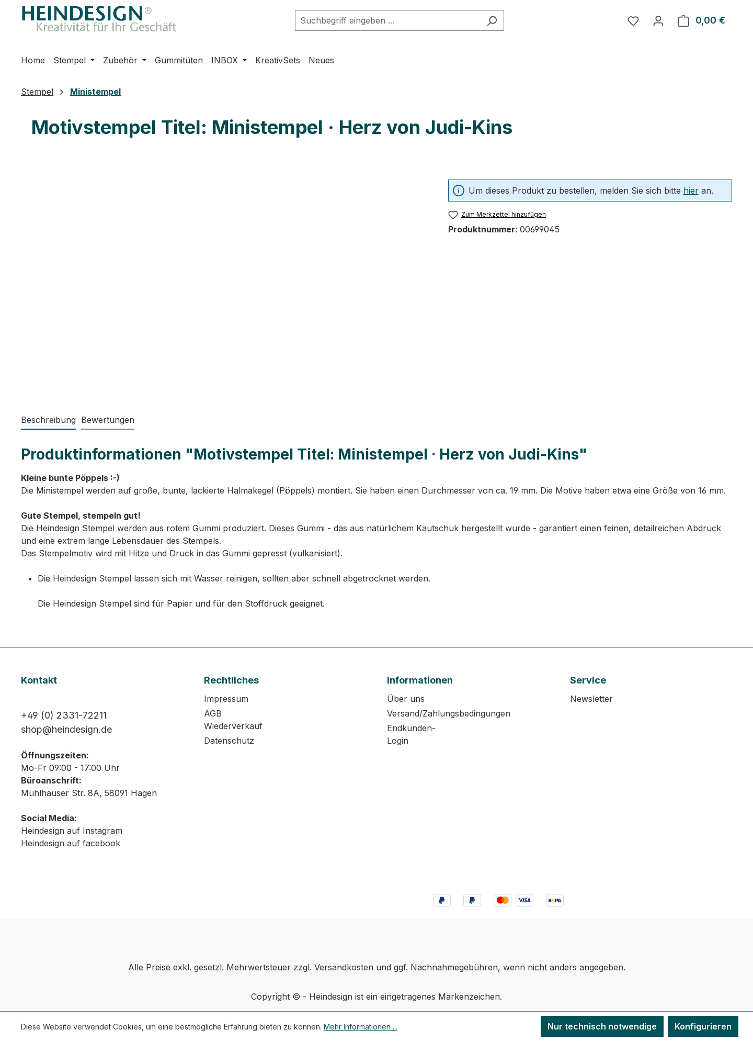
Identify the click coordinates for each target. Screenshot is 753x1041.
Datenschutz (229, 740)
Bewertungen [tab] (107, 420)
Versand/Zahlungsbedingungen (448, 713)
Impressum (226, 698)
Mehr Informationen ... (360, 1026)
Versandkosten (343, 967)
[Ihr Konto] (658, 20)
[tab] (48, 420)
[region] (224, 279)
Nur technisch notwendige (602, 1026)
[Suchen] (492, 20)
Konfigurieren (703, 1026)
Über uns (406, 698)
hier (691, 190)
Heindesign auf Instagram (71, 830)
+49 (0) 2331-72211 (64, 715)
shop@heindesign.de (66, 729)
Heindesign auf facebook (70, 843)
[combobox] (387, 20)
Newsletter (591, 698)
